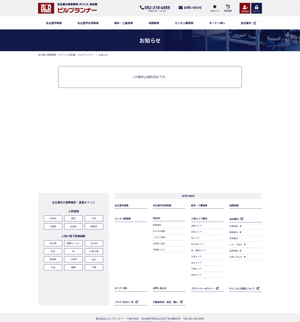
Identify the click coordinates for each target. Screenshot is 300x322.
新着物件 (157, 227)
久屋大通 (94, 252)
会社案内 (234, 220)
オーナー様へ (217, 23)
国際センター (73, 245)
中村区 (53, 221)
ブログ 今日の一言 (125, 296)
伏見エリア (197, 232)
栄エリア (195, 238)
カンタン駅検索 (184, 23)
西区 (73, 221)
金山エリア (197, 260)
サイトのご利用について (243, 283)
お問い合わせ (236, 255)
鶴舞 (73, 267)
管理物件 (234, 238)
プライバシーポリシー (203, 283)
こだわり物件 (160, 238)
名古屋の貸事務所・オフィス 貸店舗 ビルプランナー (66, 54)
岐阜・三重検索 (123, 23)
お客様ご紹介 (160, 243)
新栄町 (53, 259)
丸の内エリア (198, 243)
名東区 (73, 228)
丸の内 (93, 245)
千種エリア (197, 266)
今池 (53, 267)
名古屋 (53, 245)
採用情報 (234, 249)
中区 (94, 221)
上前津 (73, 259)
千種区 (53, 228)
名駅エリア (197, 227)
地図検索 (154, 23)
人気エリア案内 (200, 220)
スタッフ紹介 (236, 244)
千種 (94, 267)
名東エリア (197, 271)
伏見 (53, 252)
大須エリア (197, 254)
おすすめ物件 (160, 232)
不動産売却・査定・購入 (166, 296)
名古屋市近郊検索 (88, 23)
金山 (94, 259)
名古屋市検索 (54, 23)
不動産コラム (160, 249)
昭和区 (93, 228)
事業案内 (234, 232)
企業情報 (234, 227)
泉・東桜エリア (199, 249)
